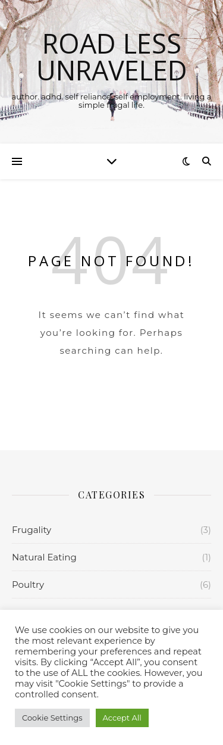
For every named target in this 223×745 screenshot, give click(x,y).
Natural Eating (44, 557)
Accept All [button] (122, 717)
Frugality (31, 529)
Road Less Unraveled (111, 56)
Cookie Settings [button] (52, 717)
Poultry (28, 584)
